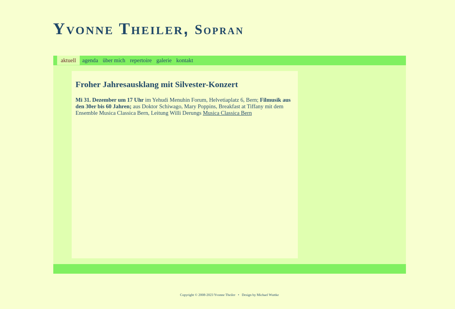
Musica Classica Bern (227, 113)
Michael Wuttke (268, 295)
